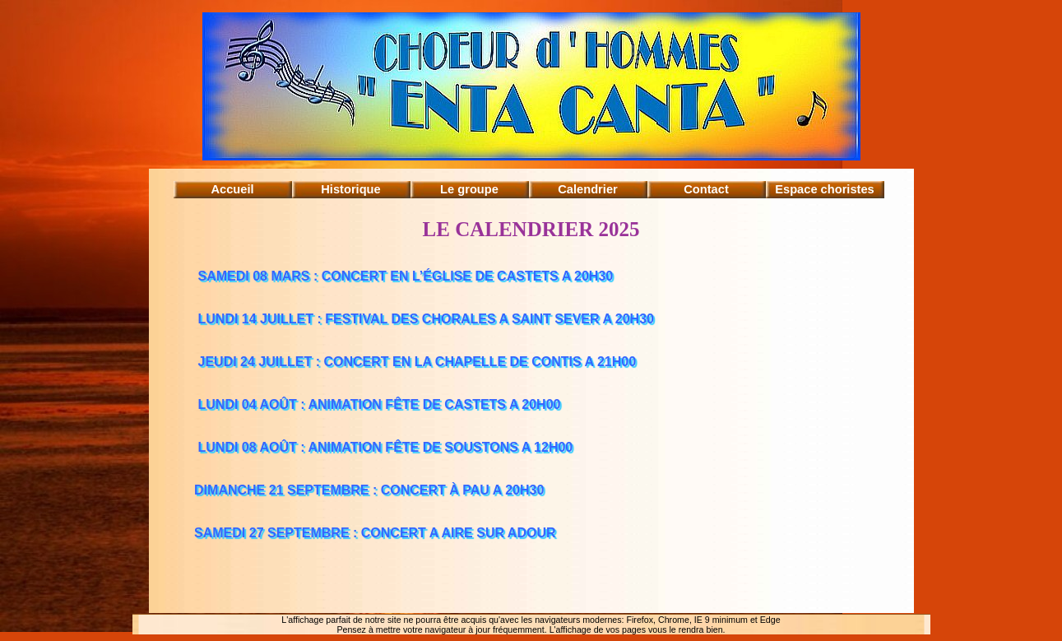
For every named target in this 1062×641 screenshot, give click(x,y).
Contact (706, 189)
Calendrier (588, 189)
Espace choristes (824, 189)
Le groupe (469, 189)
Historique (350, 189)
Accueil (232, 189)
